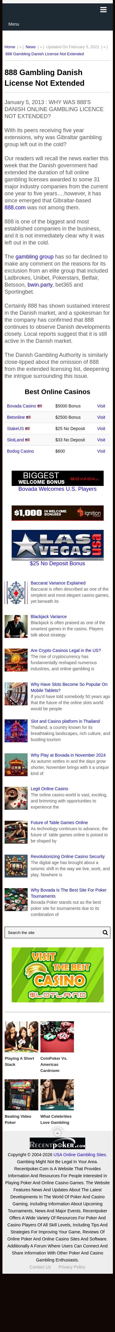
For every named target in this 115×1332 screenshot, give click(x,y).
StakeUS (15, 428)
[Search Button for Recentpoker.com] (104, 932)
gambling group (35, 257)
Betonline (16, 417)
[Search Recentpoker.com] (58, 932)
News (31, 47)
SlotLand (15, 439)
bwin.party (39, 285)
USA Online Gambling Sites (79, 1154)
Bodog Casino (20, 451)
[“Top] (57, 1133)
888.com (15, 208)
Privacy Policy (72, 1267)
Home (10, 47)
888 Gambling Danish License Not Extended (45, 54)
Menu (14, 24)
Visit (101, 406)
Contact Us (40, 1267)
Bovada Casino (21, 406)
